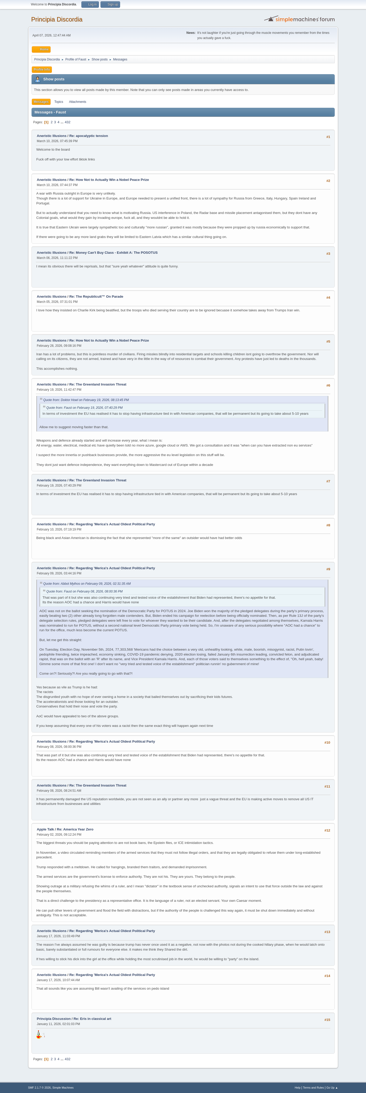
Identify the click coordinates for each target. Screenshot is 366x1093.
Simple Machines (63, 1087)
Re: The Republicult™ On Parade (96, 296)
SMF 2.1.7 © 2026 (39, 1087)
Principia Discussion (54, 1019)
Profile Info (42, 69)
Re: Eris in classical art (92, 1019)
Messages (41, 102)
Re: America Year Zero (75, 829)
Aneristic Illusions (52, 136)
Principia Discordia (57, 19)
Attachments (77, 102)
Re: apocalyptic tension (88, 136)
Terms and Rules (313, 1087)
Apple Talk (45, 829)
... (63, 122)
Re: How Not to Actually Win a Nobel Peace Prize (109, 180)
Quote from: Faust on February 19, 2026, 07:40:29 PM (84, 408)
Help (297, 1087)
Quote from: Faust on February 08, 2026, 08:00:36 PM (84, 591)
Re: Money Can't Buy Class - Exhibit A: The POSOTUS (113, 253)
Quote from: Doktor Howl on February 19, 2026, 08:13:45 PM (86, 400)
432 (67, 122)
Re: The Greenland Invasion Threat (97, 384)
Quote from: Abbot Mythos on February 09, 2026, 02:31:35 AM (87, 584)
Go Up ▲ (332, 1087)
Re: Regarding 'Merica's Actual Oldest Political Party (112, 524)
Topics (58, 102)
